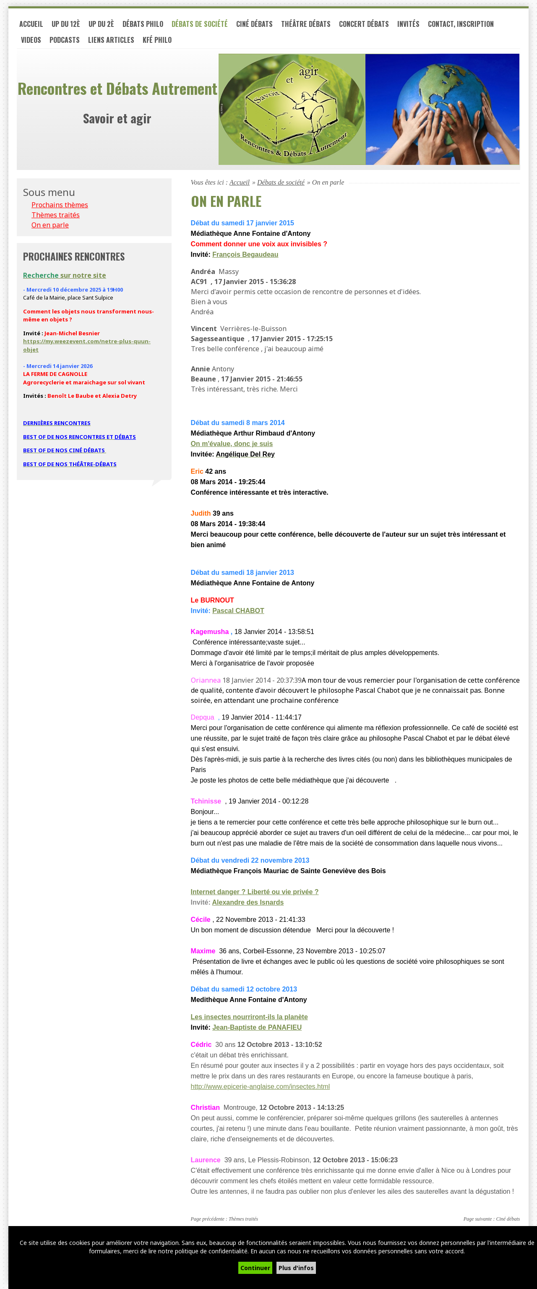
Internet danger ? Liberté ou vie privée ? (255, 892)
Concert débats (364, 24)
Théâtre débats (306, 24)
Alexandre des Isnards (248, 902)
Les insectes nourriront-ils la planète (249, 1017)
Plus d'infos (296, 1268)
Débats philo (143, 24)
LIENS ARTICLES (111, 40)
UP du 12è (66, 24)
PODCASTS (65, 40)
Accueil (31, 24)
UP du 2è (101, 24)
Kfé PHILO (157, 40)
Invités (408, 24)
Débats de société (200, 24)
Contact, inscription (461, 24)
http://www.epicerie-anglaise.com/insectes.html (260, 1087)
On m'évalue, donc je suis (232, 444)
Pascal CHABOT (238, 611)
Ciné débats (254, 24)
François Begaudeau (245, 254)
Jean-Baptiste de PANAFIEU (257, 1027)
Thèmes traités (243, 1219)
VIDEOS (31, 40)
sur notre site (64, 275)
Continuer (255, 1268)
